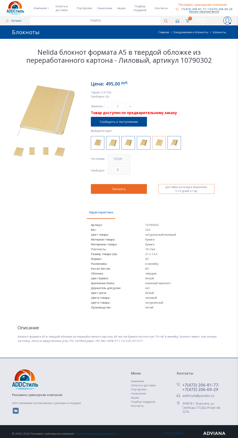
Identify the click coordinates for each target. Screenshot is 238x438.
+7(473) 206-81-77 (191, 9)
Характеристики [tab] (101, 212)
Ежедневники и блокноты (191, 32)
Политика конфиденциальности (96, 433)
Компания (40, 8)
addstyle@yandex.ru (198, 396)
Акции (121, 8)
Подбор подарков (140, 8)
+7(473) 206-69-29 (219, 9)
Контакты (161, 8)
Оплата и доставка (62, 8)
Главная (164, 32)
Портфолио (84, 8)
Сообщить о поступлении (119, 122)
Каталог (14, 20)
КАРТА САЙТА (174, 433)
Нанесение (104, 8)
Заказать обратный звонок (204, 11)
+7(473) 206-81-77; (200, 385)
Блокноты (219, 32)
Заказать (119, 189)
